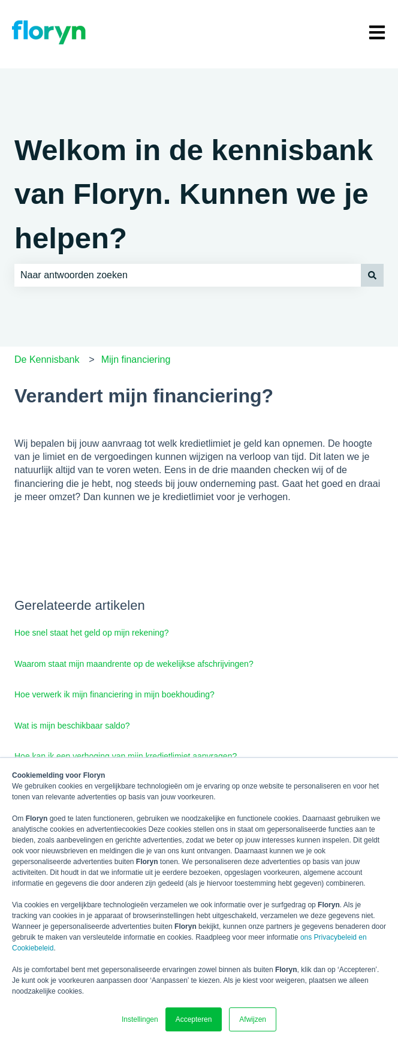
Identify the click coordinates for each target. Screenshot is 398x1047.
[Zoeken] (372, 275)
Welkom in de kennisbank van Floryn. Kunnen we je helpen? (193, 194)
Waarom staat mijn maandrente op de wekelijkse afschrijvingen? (134, 664)
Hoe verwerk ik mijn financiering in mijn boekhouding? (114, 694)
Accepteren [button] (194, 1019)
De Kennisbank (47, 359)
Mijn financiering (136, 359)
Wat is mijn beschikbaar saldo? (71, 725)
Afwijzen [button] (252, 1019)
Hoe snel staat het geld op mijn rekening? (91, 632)
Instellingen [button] (140, 1019)
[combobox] (187, 275)
